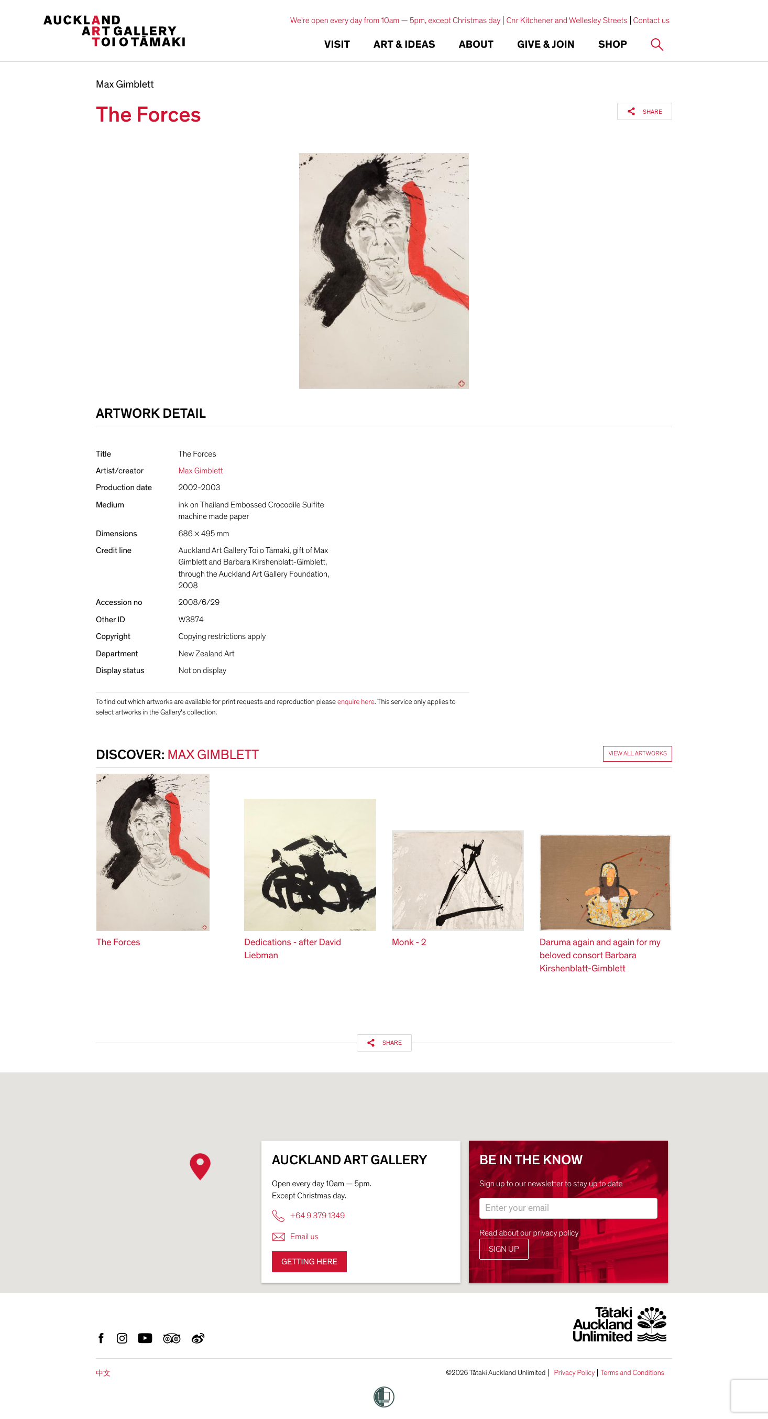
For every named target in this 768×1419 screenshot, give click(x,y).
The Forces (118, 943)
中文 (103, 1373)
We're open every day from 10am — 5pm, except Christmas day (395, 20)
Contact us (651, 20)
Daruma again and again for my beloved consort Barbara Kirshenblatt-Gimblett (600, 956)
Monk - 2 (409, 943)
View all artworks (637, 754)
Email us (295, 1236)
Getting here (309, 1262)
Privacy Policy (574, 1373)
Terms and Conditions (632, 1373)
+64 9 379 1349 (308, 1215)
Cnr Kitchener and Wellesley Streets (566, 20)
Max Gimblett (125, 85)
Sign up (504, 1249)
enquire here (356, 702)
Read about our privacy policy (529, 1233)
